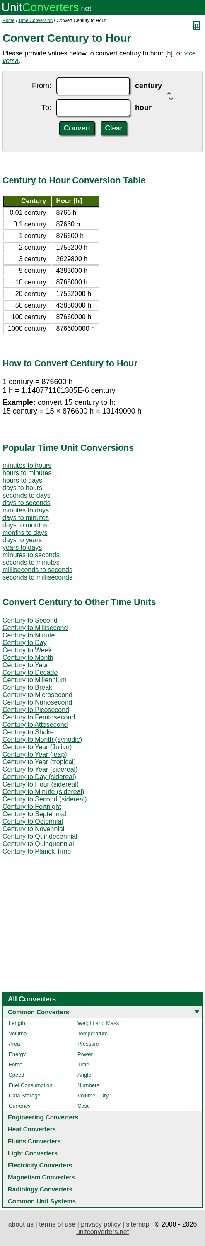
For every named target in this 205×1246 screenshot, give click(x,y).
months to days (25, 532)
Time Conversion (35, 20)
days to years (22, 540)
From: (41, 86)
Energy (17, 1054)
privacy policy (101, 1224)
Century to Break (27, 687)
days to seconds (26, 502)
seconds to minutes (31, 562)
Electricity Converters (40, 1165)
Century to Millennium (34, 679)
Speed (16, 1075)
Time (83, 1064)
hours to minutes (26, 472)
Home (8, 20)
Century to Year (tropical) (39, 761)
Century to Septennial (34, 814)
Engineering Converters (43, 1117)
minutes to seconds (31, 554)
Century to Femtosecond (38, 717)
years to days (22, 547)
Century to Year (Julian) (37, 746)
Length (17, 1023)
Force (15, 1064)
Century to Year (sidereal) (39, 769)
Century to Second (30, 620)
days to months (25, 525)
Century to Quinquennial (38, 843)
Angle (84, 1075)
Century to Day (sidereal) (39, 776)
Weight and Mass (98, 1023)
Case (83, 1106)
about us (21, 1224)
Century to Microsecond (37, 694)
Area (14, 1044)
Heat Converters (32, 1129)
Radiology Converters (40, 1189)
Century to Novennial (33, 828)
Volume (18, 1033)
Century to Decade (30, 672)
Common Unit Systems (42, 1201)
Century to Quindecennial (39, 836)
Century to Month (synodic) (42, 739)
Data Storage (25, 1095)
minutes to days (25, 510)
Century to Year (25, 665)
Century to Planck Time (36, 851)
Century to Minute (28, 635)
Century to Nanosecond (37, 702)
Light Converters (33, 1153)
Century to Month (27, 657)
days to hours (22, 487)
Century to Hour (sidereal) (40, 784)
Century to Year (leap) (34, 754)
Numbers (88, 1085)
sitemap (137, 1224)
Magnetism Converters (41, 1177)
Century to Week (27, 650)
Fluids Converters (34, 1141)
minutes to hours (26, 465)
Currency (20, 1106)
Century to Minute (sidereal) (43, 791)
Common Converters (38, 1011)
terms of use (57, 1224)
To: (46, 107)
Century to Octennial (32, 821)
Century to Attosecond (35, 724)
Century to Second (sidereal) (44, 799)
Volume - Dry (93, 1095)
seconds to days (26, 495)
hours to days (22, 480)
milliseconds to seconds (37, 569)
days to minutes (25, 517)
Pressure (88, 1044)
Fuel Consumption (31, 1085)
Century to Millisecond (35, 627)
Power (85, 1054)
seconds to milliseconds (37, 577)
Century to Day (24, 642)
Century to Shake (28, 732)
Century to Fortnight (31, 806)
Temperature (92, 1033)
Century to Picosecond (35, 709)
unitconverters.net (102, 1231)
